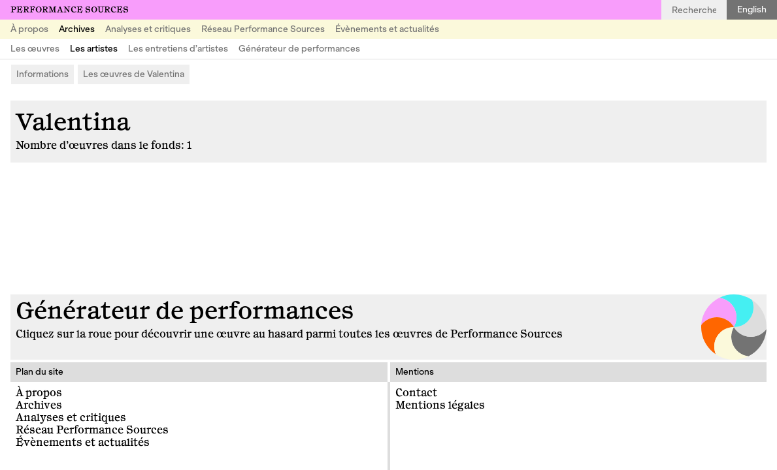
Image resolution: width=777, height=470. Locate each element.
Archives (77, 29)
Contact (416, 393)
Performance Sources (69, 10)
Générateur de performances (299, 48)
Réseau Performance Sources (263, 29)
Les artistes (94, 48)
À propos (29, 29)
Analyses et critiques (148, 29)
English (752, 9)
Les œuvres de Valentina (133, 74)
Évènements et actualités (387, 29)
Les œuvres (34, 48)
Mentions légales (440, 405)
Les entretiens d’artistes (178, 48)
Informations (42, 74)
